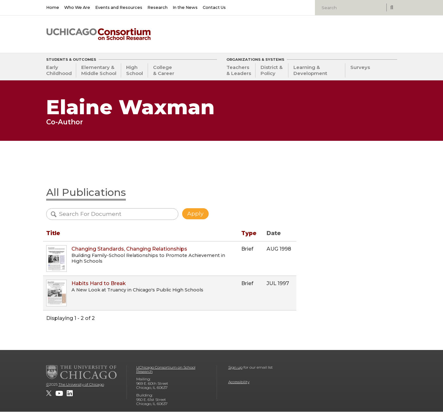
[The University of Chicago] (81, 372)
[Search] (351, 8)
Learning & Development (310, 70)
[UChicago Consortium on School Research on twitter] (49, 393)
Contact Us (214, 7)
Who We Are (77, 7)
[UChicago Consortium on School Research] (98, 34)
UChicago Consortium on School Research (165, 369)
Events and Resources (118, 7)
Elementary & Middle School (98, 70)
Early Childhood (59, 70)
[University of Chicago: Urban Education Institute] (364, 32)
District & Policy (272, 70)
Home (52, 7)
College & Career (163, 70)
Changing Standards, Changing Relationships (129, 249)
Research (157, 7)
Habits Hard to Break (98, 283)
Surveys (360, 67)
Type (248, 233)
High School (134, 70)
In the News (185, 7)
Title (53, 233)
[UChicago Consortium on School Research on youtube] (59, 393)
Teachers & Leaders (238, 70)
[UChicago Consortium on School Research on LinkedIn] (70, 393)
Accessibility (238, 381)
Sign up (235, 367)
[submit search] (391, 7)
